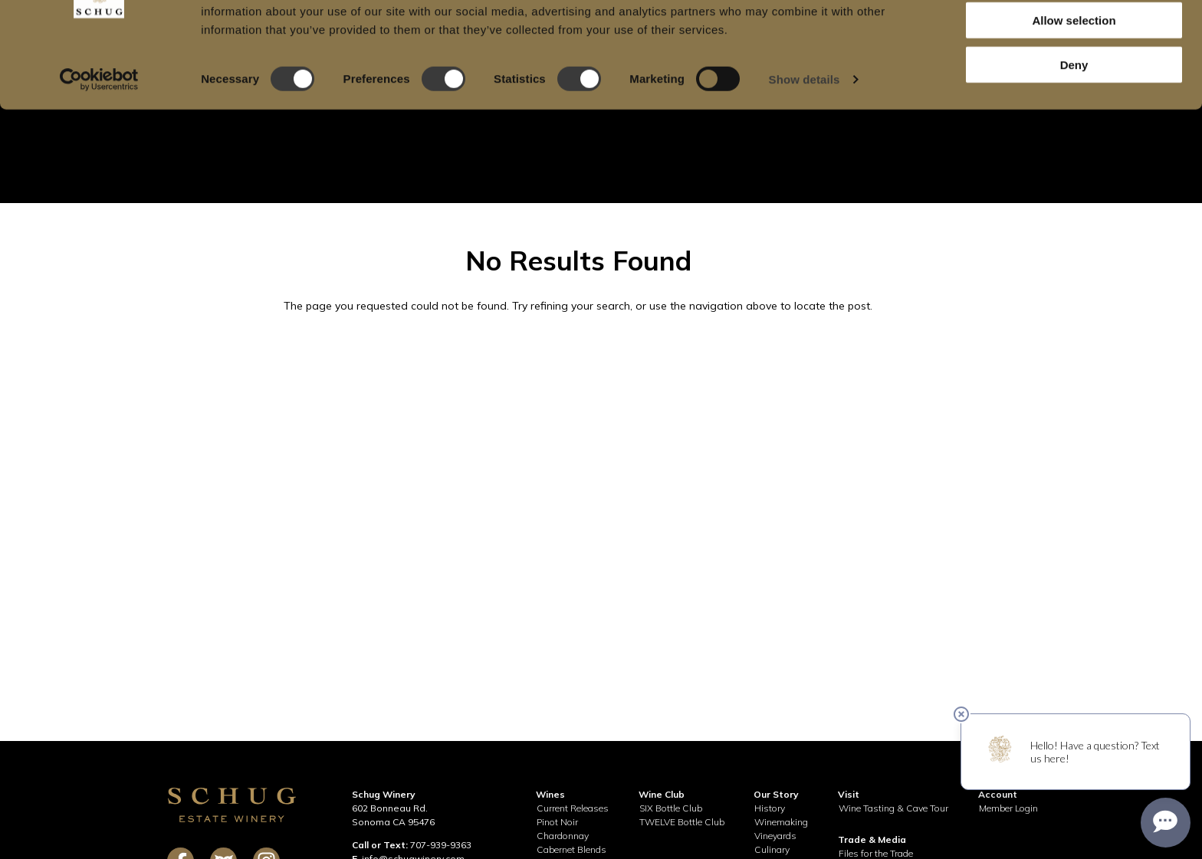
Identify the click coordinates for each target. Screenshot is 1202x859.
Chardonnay (563, 835)
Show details (804, 142)
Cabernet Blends (571, 849)
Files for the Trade (876, 853)
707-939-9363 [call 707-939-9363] (440, 845)
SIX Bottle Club (670, 808)
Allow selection (1073, 83)
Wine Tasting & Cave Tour (893, 808)
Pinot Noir (557, 822)
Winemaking (781, 822)
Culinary (772, 849)
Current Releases (573, 808)
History (769, 808)
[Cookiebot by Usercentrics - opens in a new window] (99, 142)
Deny (1074, 127)
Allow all (1074, 37)
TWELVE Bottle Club (681, 822)
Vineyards (775, 835)
